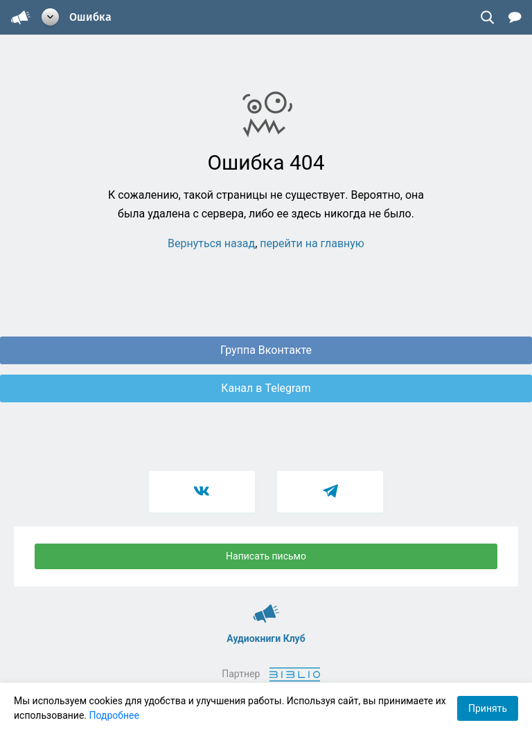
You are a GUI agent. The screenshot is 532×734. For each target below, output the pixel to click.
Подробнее (114, 715)
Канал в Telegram (266, 388)
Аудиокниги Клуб (266, 607)
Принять (487, 708)
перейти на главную (312, 243)
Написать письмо (266, 556)
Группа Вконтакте (266, 350)
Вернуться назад (211, 243)
